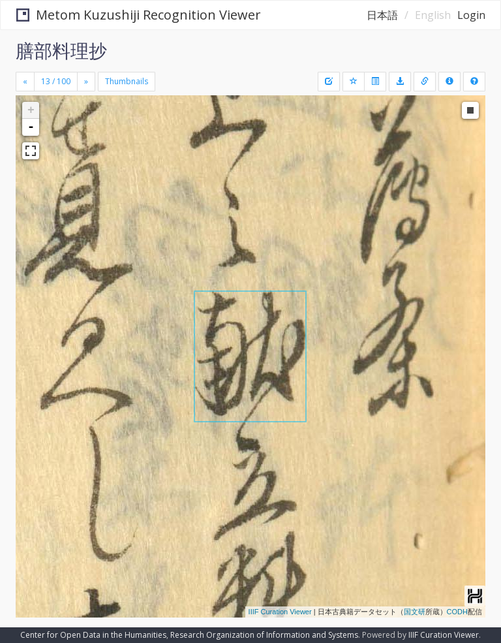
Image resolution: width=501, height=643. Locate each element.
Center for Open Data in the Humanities (93, 634)
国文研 (414, 612)
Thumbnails (126, 81)
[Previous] (25, 81)
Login (471, 15)
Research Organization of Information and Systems (264, 634)
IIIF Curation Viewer (280, 612)
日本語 (382, 15)
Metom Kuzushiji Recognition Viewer (138, 15)
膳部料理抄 (61, 50)
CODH (457, 612)
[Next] (86, 81)
